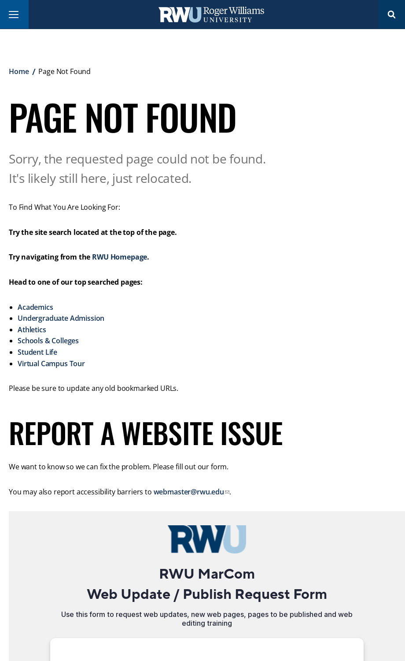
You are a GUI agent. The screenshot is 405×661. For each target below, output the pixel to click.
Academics (35, 307)
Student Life (37, 352)
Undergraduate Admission (61, 318)
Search (392, 14)
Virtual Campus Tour (51, 363)
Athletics (32, 329)
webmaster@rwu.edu (189, 492)
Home (19, 71)
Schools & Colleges (48, 340)
